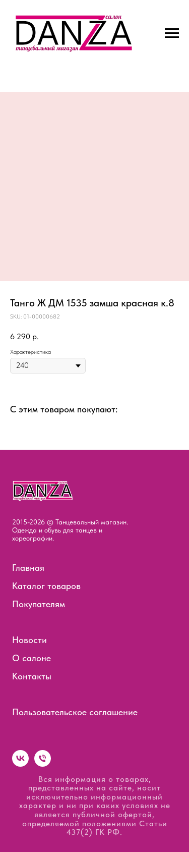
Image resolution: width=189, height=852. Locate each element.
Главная (28, 567)
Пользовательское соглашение (75, 712)
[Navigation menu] (172, 33)
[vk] (20, 764)
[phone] (42, 764)
